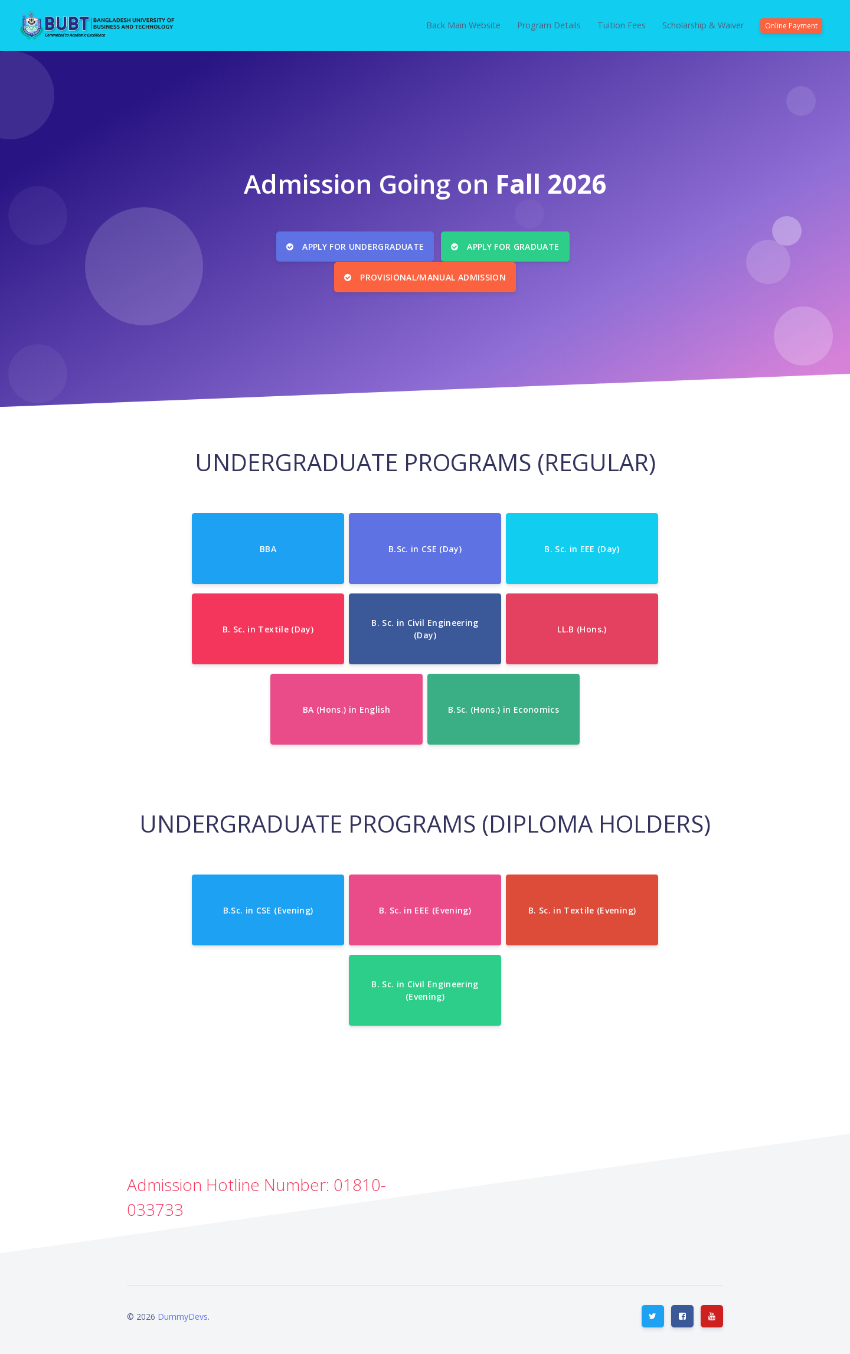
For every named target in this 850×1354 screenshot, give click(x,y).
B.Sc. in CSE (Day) (425, 546)
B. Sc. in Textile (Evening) (582, 907)
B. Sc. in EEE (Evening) (425, 907)
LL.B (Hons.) (581, 626)
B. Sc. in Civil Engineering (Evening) (424, 988)
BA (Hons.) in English (346, 707)
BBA (268, 546)
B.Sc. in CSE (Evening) (268, 907)
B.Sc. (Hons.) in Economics (503, 707)
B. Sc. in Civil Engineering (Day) (424, 627)
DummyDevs (183, 1314)
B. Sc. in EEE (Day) (582, 546)
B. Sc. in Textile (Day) (268, 626)
